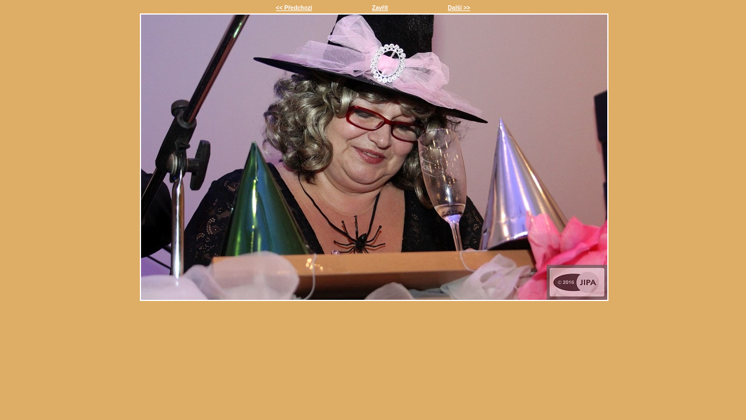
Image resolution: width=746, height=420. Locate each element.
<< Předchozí (294, 8)
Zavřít (380, 8)
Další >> (459, 8)
